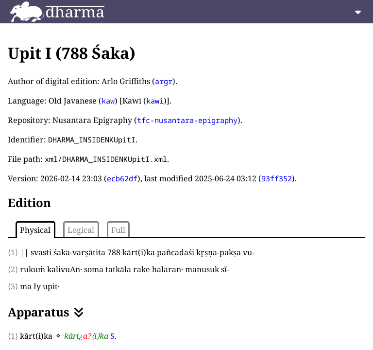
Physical (35, 230)
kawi (155, 100)
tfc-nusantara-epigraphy (187, 120)
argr (163, 81)
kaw (108, 100)
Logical (81, 230)
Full (118, 230)
